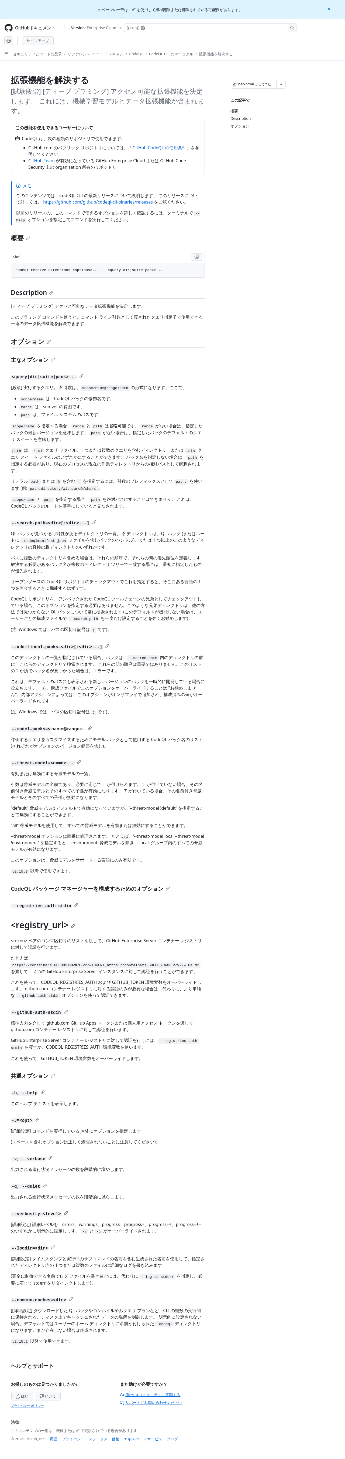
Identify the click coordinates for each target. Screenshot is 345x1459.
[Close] (329, 9)
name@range (65, 729)
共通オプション (33, 1075)
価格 (115, 1438)
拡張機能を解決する (216, 53)
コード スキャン (109, 53)
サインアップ (37, 40)
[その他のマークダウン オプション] (281, 84)
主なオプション (33, 359)
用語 (53, 1438)
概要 (20, 238)
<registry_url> (43, 925)
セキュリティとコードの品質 (37, 53)
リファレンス (79, 53)
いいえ (47, 1396)
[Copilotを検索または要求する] (210, 27)
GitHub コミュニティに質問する (150, 1394)
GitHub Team (41, 161)
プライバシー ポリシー (27, 1405)
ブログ (172, 1438)
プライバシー (73, 1438)
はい (22, 1396)
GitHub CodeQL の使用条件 (159, 148)
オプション (31, 341)
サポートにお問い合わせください (151, 1402)
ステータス (98, 1438)
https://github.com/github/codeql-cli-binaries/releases (98, 202)
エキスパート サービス (143, 1438)
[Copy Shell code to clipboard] (196, 257)
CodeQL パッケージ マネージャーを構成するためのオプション (90, 888)
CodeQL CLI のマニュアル (171, 53)
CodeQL (136, 53)
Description (32, 292)
